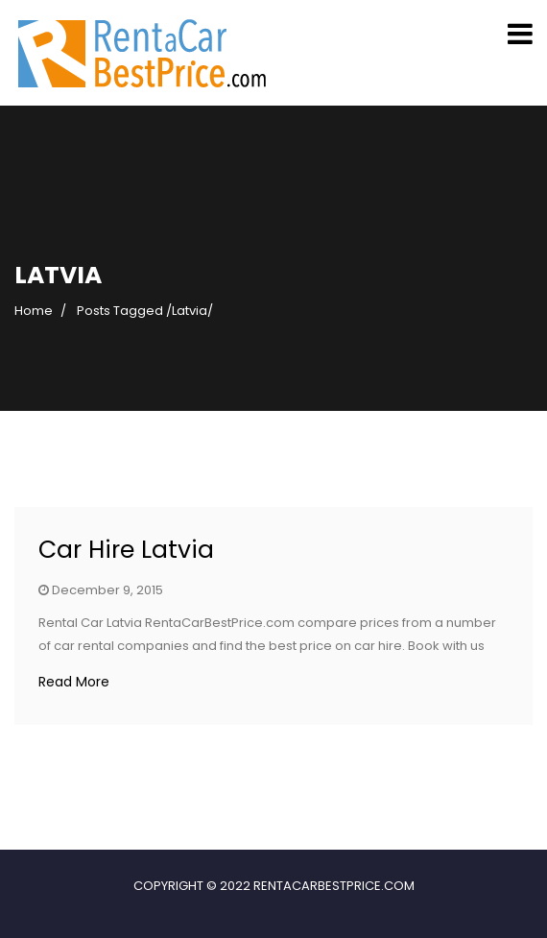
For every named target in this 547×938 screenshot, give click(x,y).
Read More (73, 681)
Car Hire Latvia (126, 549)
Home (33, 310)
